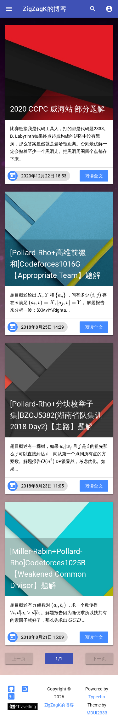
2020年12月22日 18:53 (43, 175)
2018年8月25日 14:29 (42, 327)
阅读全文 (94, 175)
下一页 (99, 658)
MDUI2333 (97, 712)
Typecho (96, 696)
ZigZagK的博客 (44, 9)
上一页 (19, 658)
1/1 (59, 658)
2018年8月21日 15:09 (42, 637)
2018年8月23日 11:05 (42, 485)
